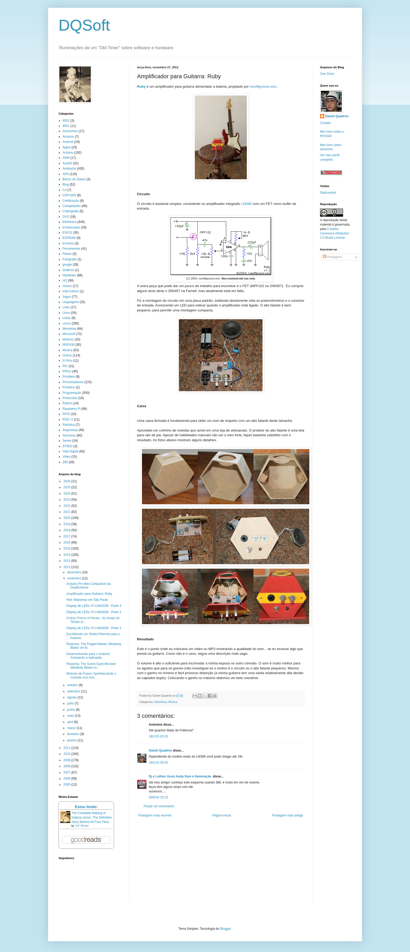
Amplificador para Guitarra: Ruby (89, 594)
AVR (65, 174)
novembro (74, 578)
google (67, 264)
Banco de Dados (74, 179)
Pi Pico (67, 360)
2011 (67, 748)
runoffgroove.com (263, 86)
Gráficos (68, 270)
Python (67, 403)
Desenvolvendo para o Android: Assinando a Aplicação (88, 655)
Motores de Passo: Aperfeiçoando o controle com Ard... (91, 675)
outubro (73, 685)
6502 (66, 120)
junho (71, 710)
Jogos (66, 297)
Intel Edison (70, 291)
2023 (67, 499)
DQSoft (84, 25)
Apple (66, 147)
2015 (67, 548)
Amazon (68, 136)
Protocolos (69, 398)
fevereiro (73, 734)
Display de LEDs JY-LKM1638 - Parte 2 (93, 612)
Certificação (70, 201)
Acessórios (70, 131)
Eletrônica (160, 701)
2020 (67, 518)
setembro (74, 691)
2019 (67, 524)
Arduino (67, 152)
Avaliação (69, 168)
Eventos (68, 243)
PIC (65, 366)
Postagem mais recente (154, 815)
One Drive (327, 74)
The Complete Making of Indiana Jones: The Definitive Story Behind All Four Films (91, 817)
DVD (65, 217)
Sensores (69, 435)
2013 (67, 561)
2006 (67, 778)
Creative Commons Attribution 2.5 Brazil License (334, 233)
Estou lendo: (86, 807)
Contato (325, 123)
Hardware (69, 275)
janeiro (72, 740)
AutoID (67, 163)
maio (71, 716)
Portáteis (68, 376)
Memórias (69, 329)
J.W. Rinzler (82, 825)
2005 (67, 784)
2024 (67, 493)
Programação (71, 393)
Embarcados (71, 227)
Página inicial (221, 815)
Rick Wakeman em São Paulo (87, 600)
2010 (67, 754)
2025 (67, 487)
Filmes (67, 254)
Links (66, 307)
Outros (67, 355)
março (72, 728)
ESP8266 (69, 238)
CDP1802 (69, 195)
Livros (66, 323)
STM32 (67, 446)
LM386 (246, 204)
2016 (67, 542)
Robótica (68, 425)
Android (67, 142)
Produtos (68, 387)
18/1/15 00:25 (158, 736)
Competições (71, 206)
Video (66, 456)
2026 (67, 481)
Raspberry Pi (71, 409)
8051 (66, 126)
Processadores (72, 382)
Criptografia (70, 211)
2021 (67, 512)
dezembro (74, 572)
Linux (66, 313)
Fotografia (69, 259)
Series (66, 441)
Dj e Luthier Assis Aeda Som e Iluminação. (180, 776)
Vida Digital (70, 451)
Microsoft (68, 334)
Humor (67, 286)
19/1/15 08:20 (158, 762)
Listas (66, 318)
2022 (67, 506)
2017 (67, 536)
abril (70, 722)
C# (64, 190)
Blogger (225, 929)
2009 (67, 760)
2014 (67, 555)
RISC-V (67, 419)
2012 (67, 567)
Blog (65, 184)
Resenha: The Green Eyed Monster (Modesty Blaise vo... (91, 665)
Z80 (65, 462)
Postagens (332, 257)
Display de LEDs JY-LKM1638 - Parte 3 (93, 606)
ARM (66, 158)
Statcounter (328, 192)
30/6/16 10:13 (158, 797)
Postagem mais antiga (287, 815)
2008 (67, 766)
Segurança (70, 430)
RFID (66, 414)
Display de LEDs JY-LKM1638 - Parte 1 (93, 628)
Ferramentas (71, 248)
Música (172, 701)
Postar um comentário (159, 806)
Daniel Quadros (160, 750)
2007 (67, 772)
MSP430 (68, 344)
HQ (64, 280)
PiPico (66, 371)
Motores (68, 339)
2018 (67, 530)
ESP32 (67, 232)
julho (71, 703)
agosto (72, 697)
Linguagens (70, 302)
